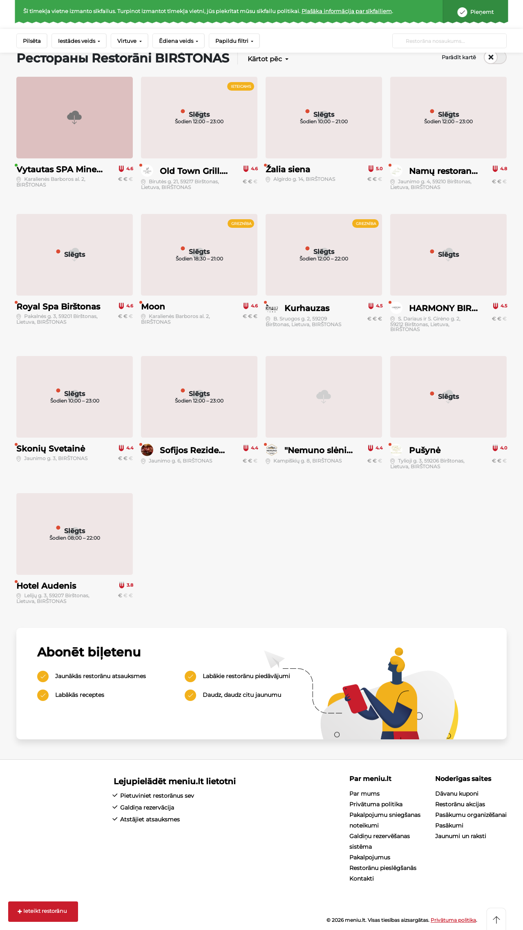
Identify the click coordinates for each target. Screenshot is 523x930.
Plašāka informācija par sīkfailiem (347, 11)
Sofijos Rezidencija (199, 450)
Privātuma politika (375, 804)
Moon (153, 306)
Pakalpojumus (369, 857)
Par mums (364, 793)
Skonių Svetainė (50, 449)
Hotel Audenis (46, 586)
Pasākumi (449, 825)
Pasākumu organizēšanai (471, 815)
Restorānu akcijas (460, 804)
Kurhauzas (306, 308)
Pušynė (424, 450)
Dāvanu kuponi (456, 793)
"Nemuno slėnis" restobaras (342, 450)
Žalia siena (288, 169)
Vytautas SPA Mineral (61, 169)
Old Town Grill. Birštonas (211, 171)
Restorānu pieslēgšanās (382, 868)
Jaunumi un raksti (460, 836)
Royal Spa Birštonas (58, 306)
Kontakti (361, 878)
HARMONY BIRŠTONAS (458, 308)
